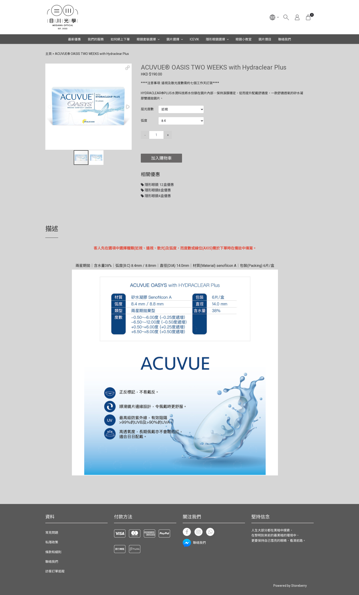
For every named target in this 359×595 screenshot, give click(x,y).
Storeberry (299, 585)
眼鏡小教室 (244, 39)
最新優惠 (74, 39)
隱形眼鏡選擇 (215, 39)
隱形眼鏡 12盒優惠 (157, 185)
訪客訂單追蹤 (55, 571)
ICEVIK (194, 39)
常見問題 (51, 532)
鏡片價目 (264, 39)
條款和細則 (53, 552)
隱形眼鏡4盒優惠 (156, 196)
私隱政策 (51, 542)
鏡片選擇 (172, 39)
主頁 (48, 54)
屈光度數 (147, 109)
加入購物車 (161, 158)
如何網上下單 (120, 39)
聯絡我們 (284, 39)
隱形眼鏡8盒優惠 (156, 190)
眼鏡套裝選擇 (146, 39)
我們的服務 (96, 39)
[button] (127, 67)
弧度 (144, 120)
